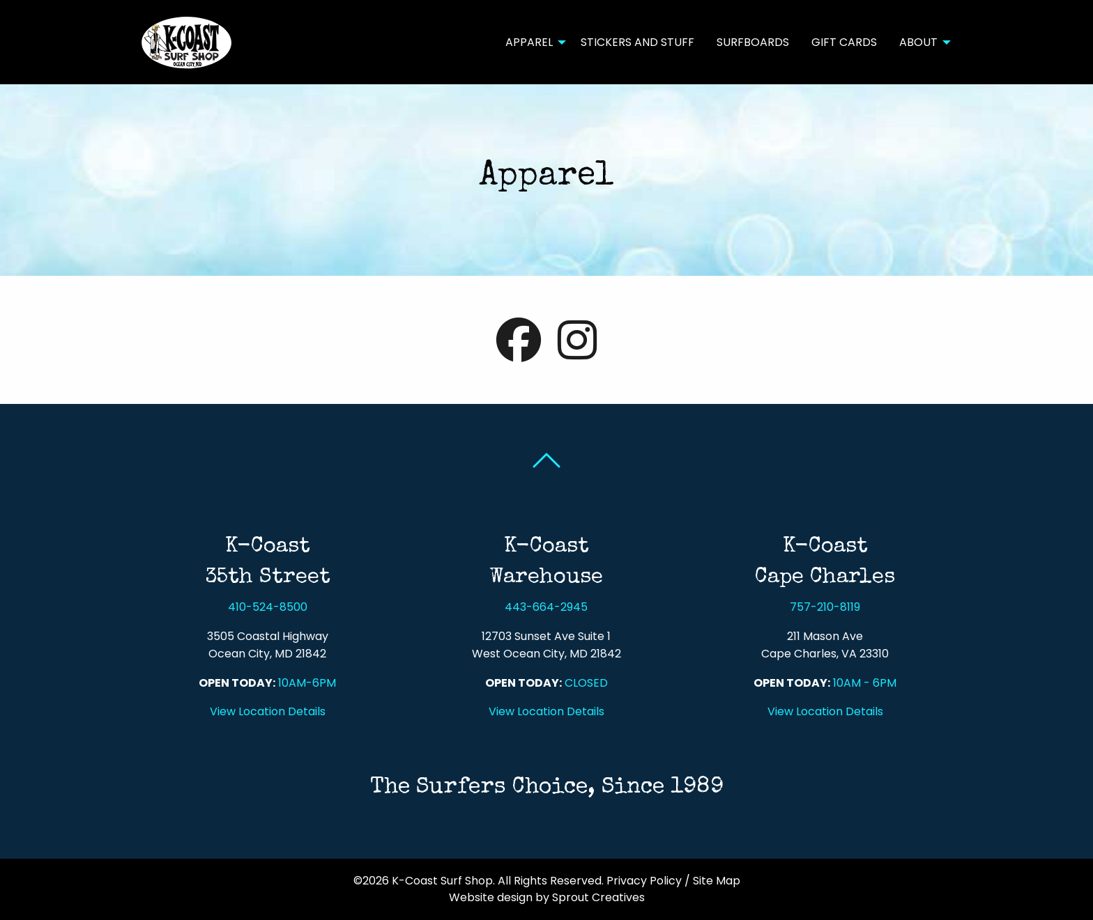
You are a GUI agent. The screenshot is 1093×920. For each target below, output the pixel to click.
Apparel (529, 42)
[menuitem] (532, 42)
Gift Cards (844, 42)
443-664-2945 (546, 607)
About (918, 42)
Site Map (716, 881)
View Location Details (268, 711)
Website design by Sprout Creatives (547, 897)
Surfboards (753, 42)
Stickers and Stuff (637, 42)
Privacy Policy (644, 881)
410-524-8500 (267, 607)
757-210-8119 (825, 607)
